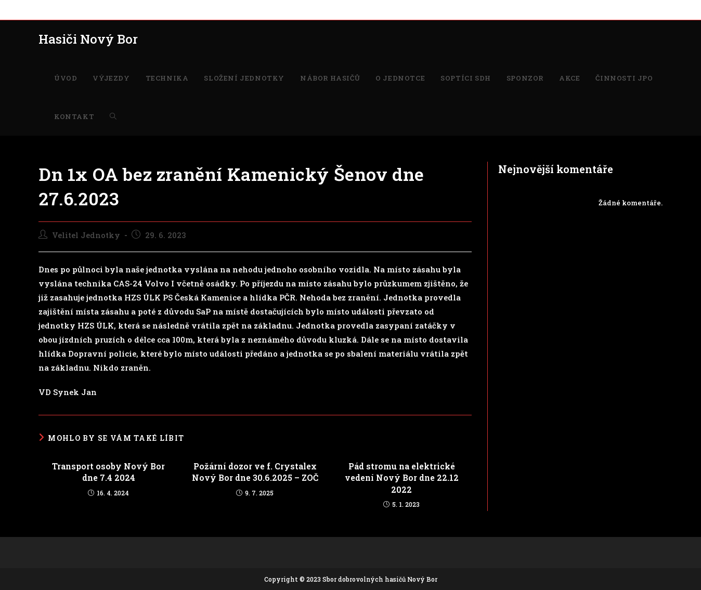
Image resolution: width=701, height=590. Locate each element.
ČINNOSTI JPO (477, 9)
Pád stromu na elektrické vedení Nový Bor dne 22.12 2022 (402, 478)
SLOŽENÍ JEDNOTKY (184, 9)
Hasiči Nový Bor (88, 39)
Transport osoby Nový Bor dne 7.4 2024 (108, 472)
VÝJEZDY (82, 9)
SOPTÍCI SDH (357, 9)
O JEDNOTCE (307, 9)
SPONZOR (403, 9)
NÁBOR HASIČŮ (252, 9)
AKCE (436, 9)
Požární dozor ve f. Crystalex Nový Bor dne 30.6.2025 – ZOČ (255, 472)
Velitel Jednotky (86, 235)
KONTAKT (526, 9)
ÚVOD (48, 9)
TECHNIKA (124, 9)
